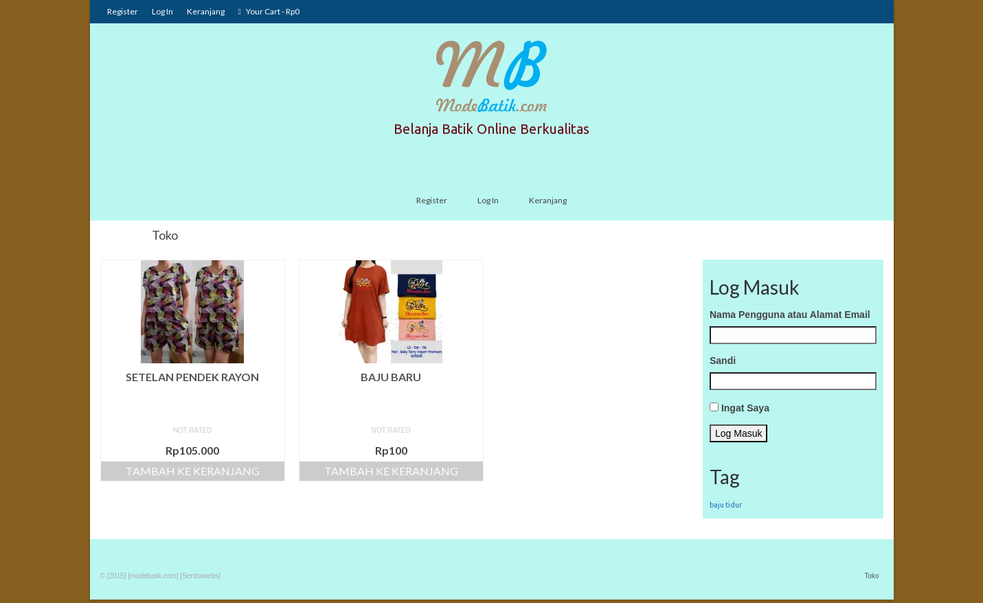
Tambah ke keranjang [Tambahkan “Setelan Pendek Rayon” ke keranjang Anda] (193, 470)
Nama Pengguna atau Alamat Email (790, 314)
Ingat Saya (745, 407)
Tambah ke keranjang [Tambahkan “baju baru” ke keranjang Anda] (391, 470)
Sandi (723, 360)
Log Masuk (738, 433)
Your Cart (269, 11)
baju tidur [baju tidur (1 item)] (726, 505)
